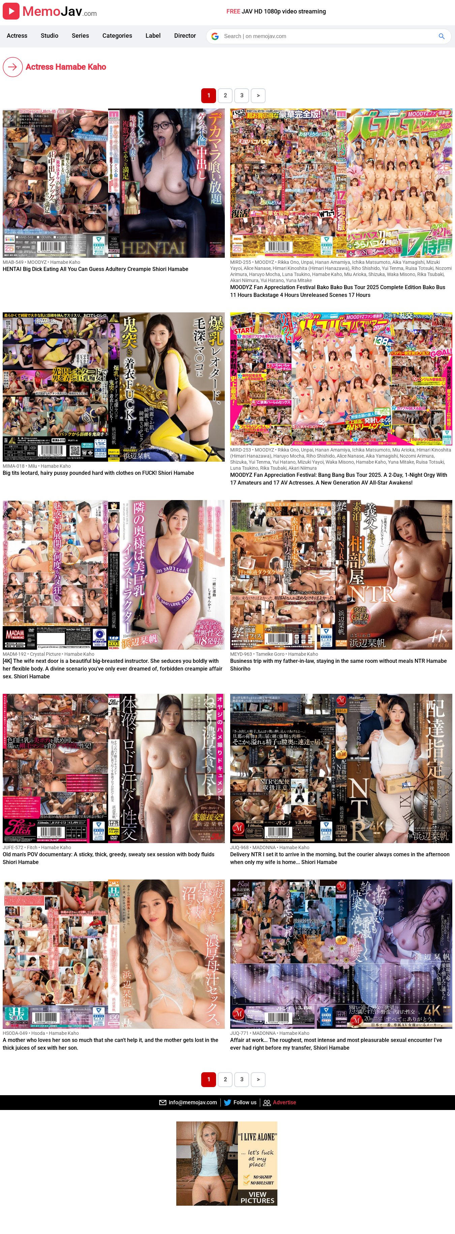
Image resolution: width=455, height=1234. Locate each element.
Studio (49, 35)
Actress (17, 35)
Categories (117, 35)
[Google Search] (442, 36)
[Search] (329, 36)
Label (153, 35)
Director (185, 35)
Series (80, 35)
